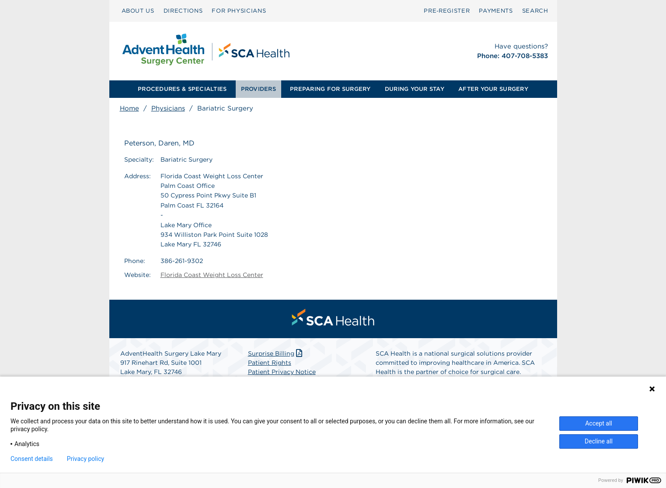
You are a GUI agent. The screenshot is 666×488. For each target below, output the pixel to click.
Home (129, 108)
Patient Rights (269, 362)
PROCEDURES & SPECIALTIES (182, 89)
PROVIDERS (258, 89)
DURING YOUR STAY (414, 89)
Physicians (168, 108)
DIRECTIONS (183, 10)
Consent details (31, 458)
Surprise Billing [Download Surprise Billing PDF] (276, 353)
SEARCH (535, 10)
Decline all (599, 441)
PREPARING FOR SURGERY (330, 89)
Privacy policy (85, 458)
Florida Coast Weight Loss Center (211, 274)
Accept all (598, 423)
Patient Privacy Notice (282, 371)
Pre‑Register (447, 10)
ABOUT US (138, 10)
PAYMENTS (496, 10)
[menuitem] (138, 11)
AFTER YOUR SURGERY (493, 89)
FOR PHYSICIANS (239, 10)
